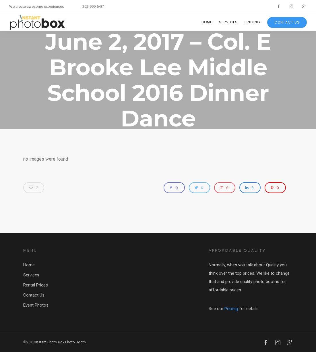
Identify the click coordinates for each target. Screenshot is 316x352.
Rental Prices (35, 285)
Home (206, 22)
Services (228, 22)
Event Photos (36, 305)
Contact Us (287, 22)
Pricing (252, 22)
